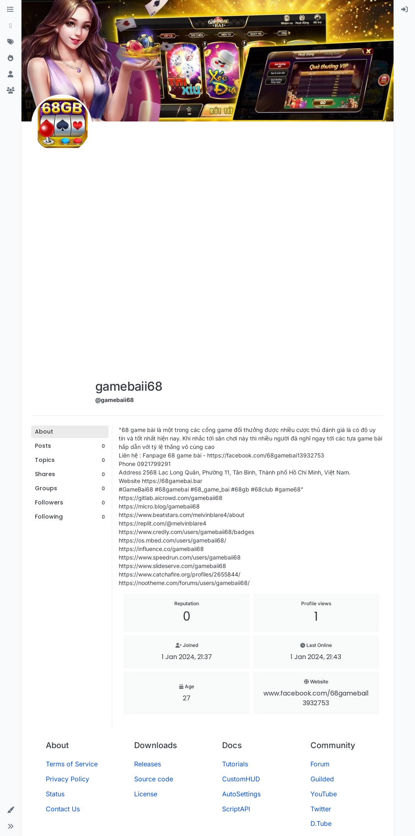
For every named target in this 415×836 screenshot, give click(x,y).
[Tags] (10, 42)
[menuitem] (404, 9)
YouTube (323, 794)
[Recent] (10, 25)
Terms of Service (72, 764)
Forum (319, 764)
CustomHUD (241, 779)
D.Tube (321, 823)
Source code (153, 779)
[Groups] (10, 90)
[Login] (404, 9)
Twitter (320, 809)
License (145, 794)
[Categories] (10, 9)
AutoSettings (241, 794)
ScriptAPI (236, 809)
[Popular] (10, 58)
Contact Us (63, 809)
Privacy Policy (67, 779)
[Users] (10, 74)
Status (55, 794)
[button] (10, 810)
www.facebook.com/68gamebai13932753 (316, 698)
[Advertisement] (128, 251)
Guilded (322, 779)
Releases (147, 764)
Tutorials (235, 764)
